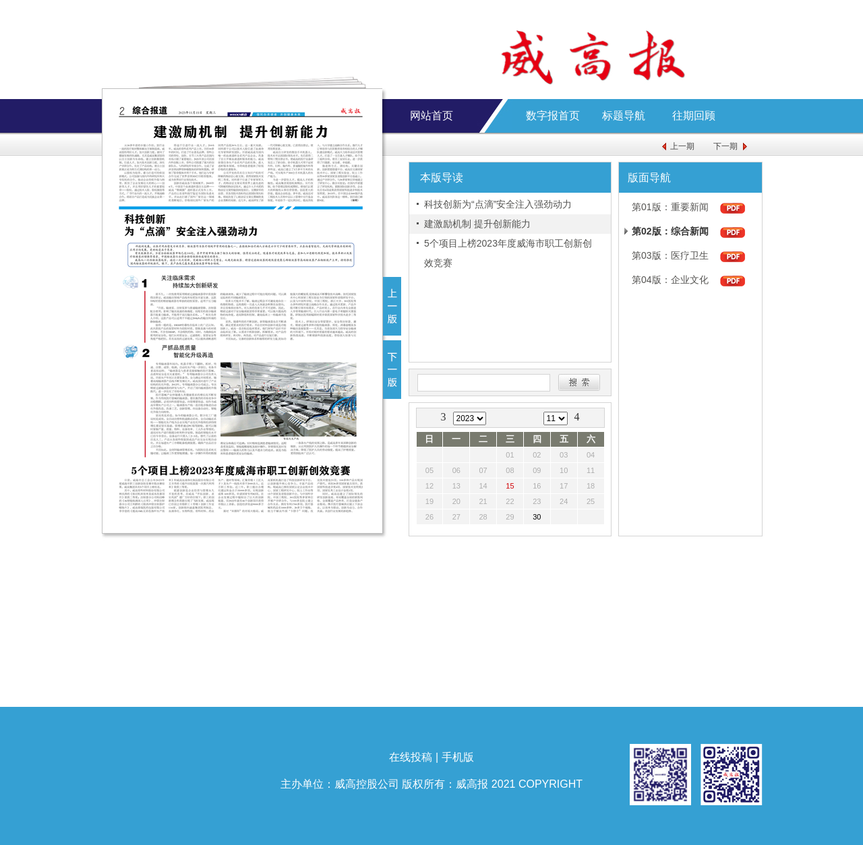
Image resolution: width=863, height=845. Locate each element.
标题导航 (623, 115)
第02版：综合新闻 (670, 231)
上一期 (682, 146)
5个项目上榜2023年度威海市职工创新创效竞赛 (508, 253)
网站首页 (431, 115)
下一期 (725, 146)
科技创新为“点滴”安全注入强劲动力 (498, 204)
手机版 (458, 757)
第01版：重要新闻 (670, 206)
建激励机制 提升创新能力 (477, 223)
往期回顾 (693, 115)
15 (510, 486)
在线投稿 (410, 757)
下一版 (392, 369)
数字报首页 (553, 115)
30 (537, 517)
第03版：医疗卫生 (670, 255)
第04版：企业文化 (670, 279)
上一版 (392, 306)
